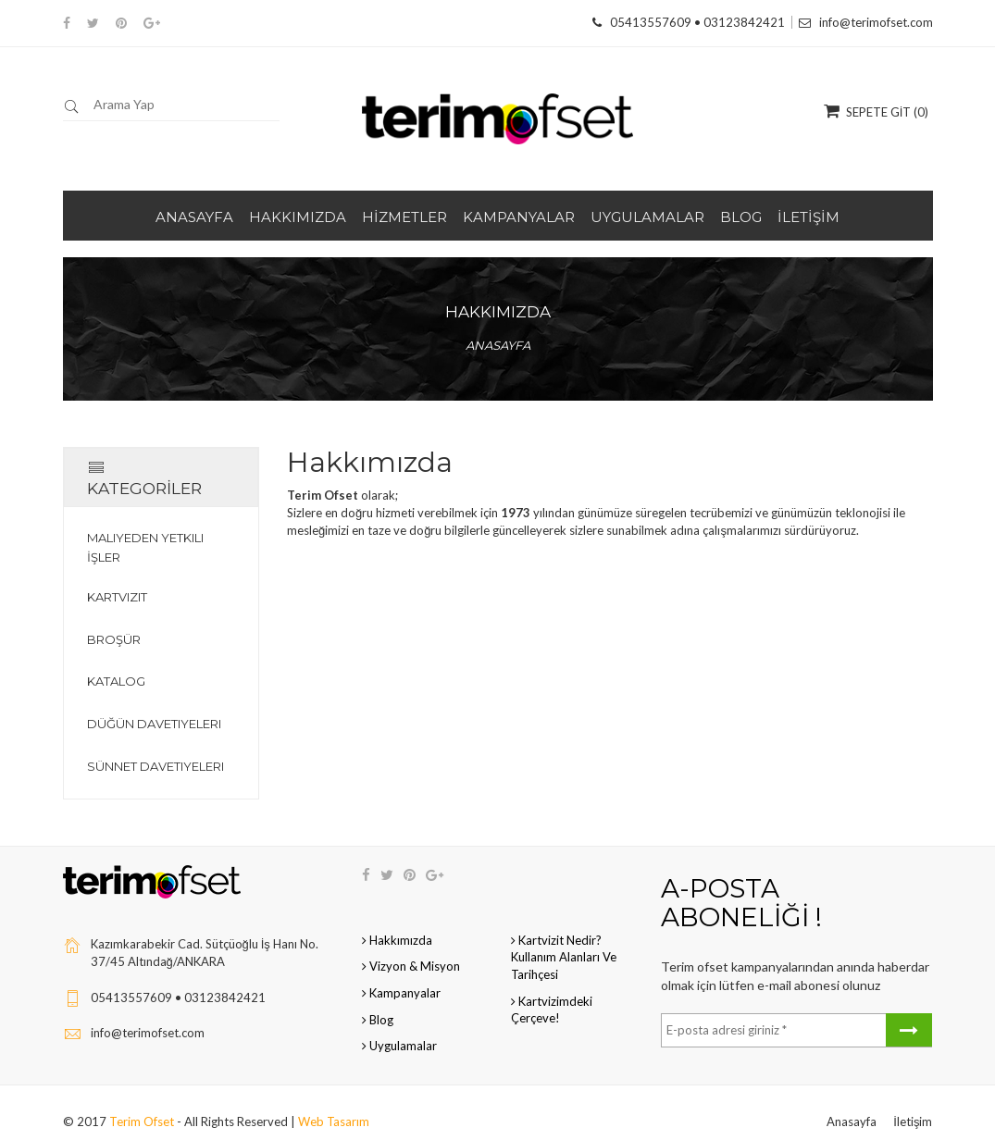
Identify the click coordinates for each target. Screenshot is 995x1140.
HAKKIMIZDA (297, 217)
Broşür (114, 621)
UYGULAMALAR (647, 217)
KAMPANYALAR (519, 217)
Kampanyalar (401, 975)
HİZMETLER (404, 217)
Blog (377, 1002)
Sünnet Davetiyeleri (155, 748)
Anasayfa (498, 345)
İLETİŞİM (808, 217)
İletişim (912, 1104)
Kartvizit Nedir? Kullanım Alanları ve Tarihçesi (563, 939)
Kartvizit (117, 579)
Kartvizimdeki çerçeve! (551, 992)
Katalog (116, 664)
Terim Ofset (143, 1104)
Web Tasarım (333, 1104)
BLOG (741, 217)
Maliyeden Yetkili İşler (145, 530)
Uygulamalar (399, 1028)
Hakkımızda (397, 922)
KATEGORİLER (150, 468)
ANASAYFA (194, 217)
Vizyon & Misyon (411, 949)
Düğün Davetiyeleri (154, 706)
